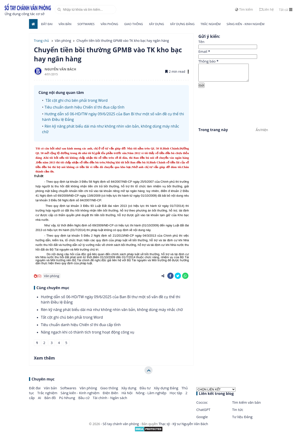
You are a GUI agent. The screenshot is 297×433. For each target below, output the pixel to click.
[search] (85, 9)
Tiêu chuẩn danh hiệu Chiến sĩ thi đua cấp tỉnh (84, 107)
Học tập (176, 392)
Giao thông (133, 24)
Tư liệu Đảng (242, 416)
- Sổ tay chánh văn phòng (120, 424)
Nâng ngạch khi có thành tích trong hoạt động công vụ (87, 332)
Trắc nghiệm (210, 24)
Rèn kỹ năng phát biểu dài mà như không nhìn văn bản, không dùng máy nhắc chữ (112, 309)
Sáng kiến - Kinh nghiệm (246, 24)
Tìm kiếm (244, 9)
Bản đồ (50, 397)
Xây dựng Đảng (182, 24)
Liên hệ (266, 9)
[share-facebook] (170, 276)
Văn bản (64, 24)
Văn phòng (109, 24)
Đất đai (46, 24)
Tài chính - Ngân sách (110, 397)
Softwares (86, 24)
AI (40, 397)
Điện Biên (111, 392)
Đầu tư (145, 388)
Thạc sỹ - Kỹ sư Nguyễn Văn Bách (183, 424)
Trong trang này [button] (213, 133)
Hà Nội (127, 392)
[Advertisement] (233, 106)
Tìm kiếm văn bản (246, 402)
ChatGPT (203, 409)
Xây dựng (156, 24)
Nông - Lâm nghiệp (151, 392)
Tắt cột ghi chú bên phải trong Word (76, 100)
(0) (38, 275)
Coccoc (202, 402)
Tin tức (237, 409)
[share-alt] (163, 276)
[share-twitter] (178, 276)
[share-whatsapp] (185, 276)
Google (202, 416)
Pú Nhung (67, 397)
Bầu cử (84, 397)
